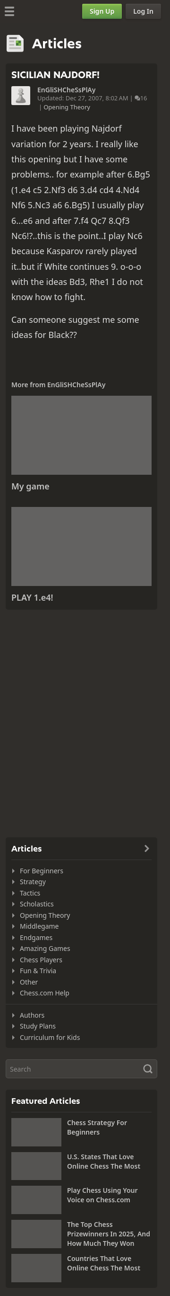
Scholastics (37, 903)
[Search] (81, 1068)
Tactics (30, 892)
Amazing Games (45, 948)
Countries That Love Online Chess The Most (103, 1263)
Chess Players (41, 959)
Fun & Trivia (38, 970)
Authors (32, 1015)
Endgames (36, 937)
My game (30, 486)
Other (29, 981)
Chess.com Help (44, 992)
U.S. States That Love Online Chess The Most (103, 1161)
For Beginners (41, 870)
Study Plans (38, 1025)
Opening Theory (66, 107)
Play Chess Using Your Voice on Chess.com (102, 1195)
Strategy (33, 881)
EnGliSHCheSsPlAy (66, 90)
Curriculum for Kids (50, 1037)
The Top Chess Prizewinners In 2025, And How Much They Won (108, 1234)
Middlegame (39, 926)
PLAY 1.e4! (32, 597)
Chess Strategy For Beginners (97, 1127)
